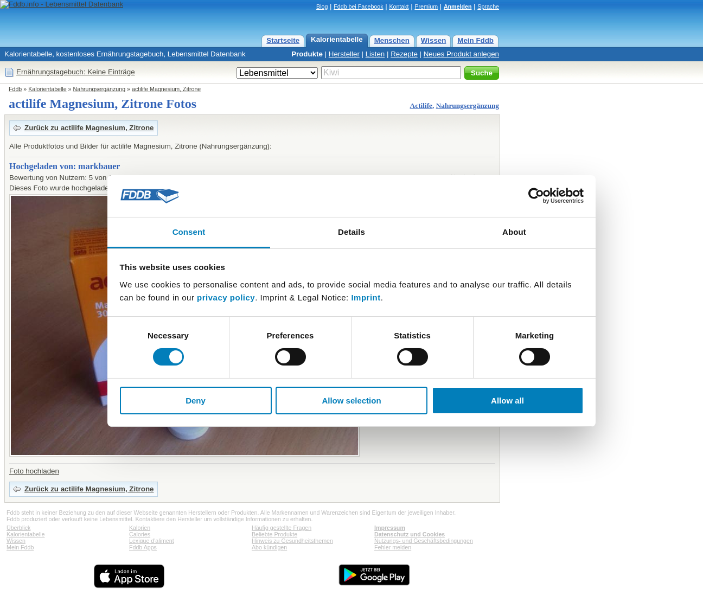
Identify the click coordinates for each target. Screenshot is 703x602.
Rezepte (404, 54)
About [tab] (514, 231)
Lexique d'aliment (151, 540)
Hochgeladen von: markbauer (64, 166)
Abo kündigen (269, 547)
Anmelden (458, 6)
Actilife (421, 105)
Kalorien (139, 527)
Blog (322, 6)
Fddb (15, 89)
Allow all (507, 400)
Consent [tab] (189, 231)
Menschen (392, 40)
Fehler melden (392, 547)
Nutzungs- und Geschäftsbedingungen (423, 540)
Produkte (307, 54)
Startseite (282, 40)
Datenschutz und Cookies (409, 534)
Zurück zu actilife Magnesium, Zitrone (89, 128)
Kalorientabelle (337, 39)
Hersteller (344, 54)
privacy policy (226, 297)
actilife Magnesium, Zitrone (166, 89)
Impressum (389, 527)
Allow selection (351, 400)
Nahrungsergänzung (99, 89)
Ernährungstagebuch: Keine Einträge (75, 72)
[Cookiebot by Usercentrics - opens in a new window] (536, 196)
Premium (426, 6)
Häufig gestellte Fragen (281, 527)
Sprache (488, 6)
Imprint (365, 297)
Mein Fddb (475, 40)
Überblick (18, 527)
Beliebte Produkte (274, 534)
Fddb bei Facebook (358, 6)
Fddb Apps (143, 547)
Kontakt (398, 6)
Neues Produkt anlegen (461, 54)
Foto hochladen (34, 471)
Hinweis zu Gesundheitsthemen (292, 540)
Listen (375, 54)
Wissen (433, 40)
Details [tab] (351, 231)
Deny (196, 400)
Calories (139, 534)
